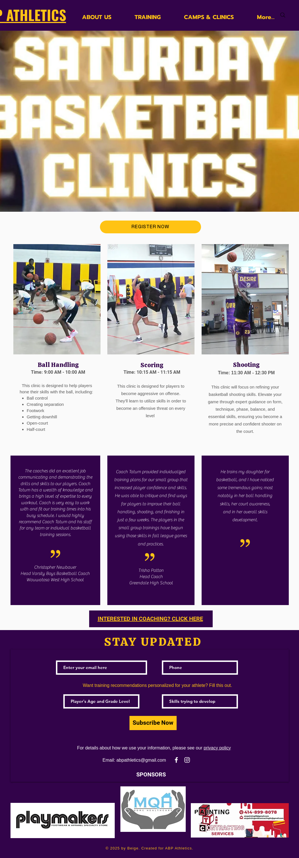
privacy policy (217, 747)
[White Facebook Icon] (176, 760)
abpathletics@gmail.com (141, 760)
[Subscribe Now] (153, 723)
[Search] (283, 15)
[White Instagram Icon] (187, 760)
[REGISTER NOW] (150, 227)
